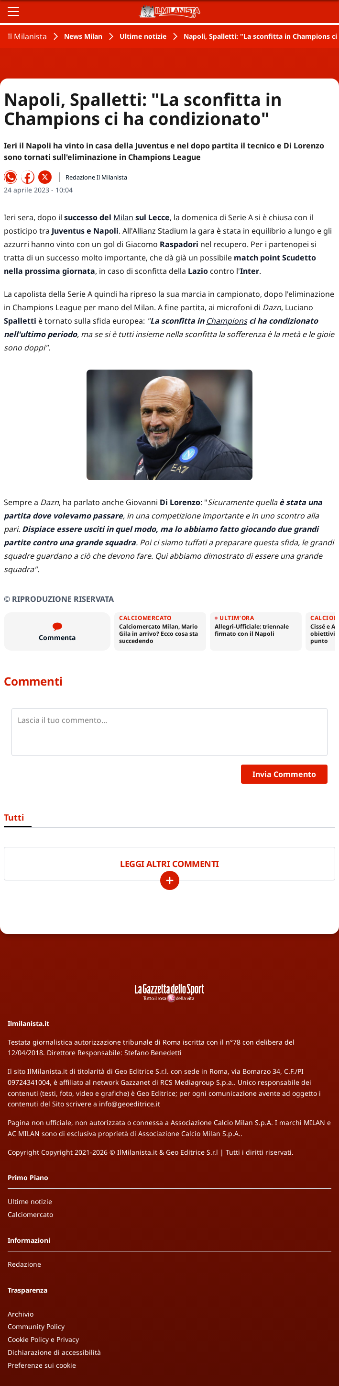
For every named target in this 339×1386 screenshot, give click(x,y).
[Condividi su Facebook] (27, 177)
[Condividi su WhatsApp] (10, 177)
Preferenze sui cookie (42, 1365)
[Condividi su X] (45, 177)
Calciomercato (30, 1214)
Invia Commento (284, 774)
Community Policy (36, 1326)
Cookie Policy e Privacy (43, 1339)
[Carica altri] (169, 880)
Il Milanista (27, 36)
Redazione (24, 1264)
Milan (123, 217)
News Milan (83, 36)
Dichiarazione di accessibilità (54, 1352)
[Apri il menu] (13, 11)
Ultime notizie (143, 36)
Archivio (20, 1313)
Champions (226, 321)
